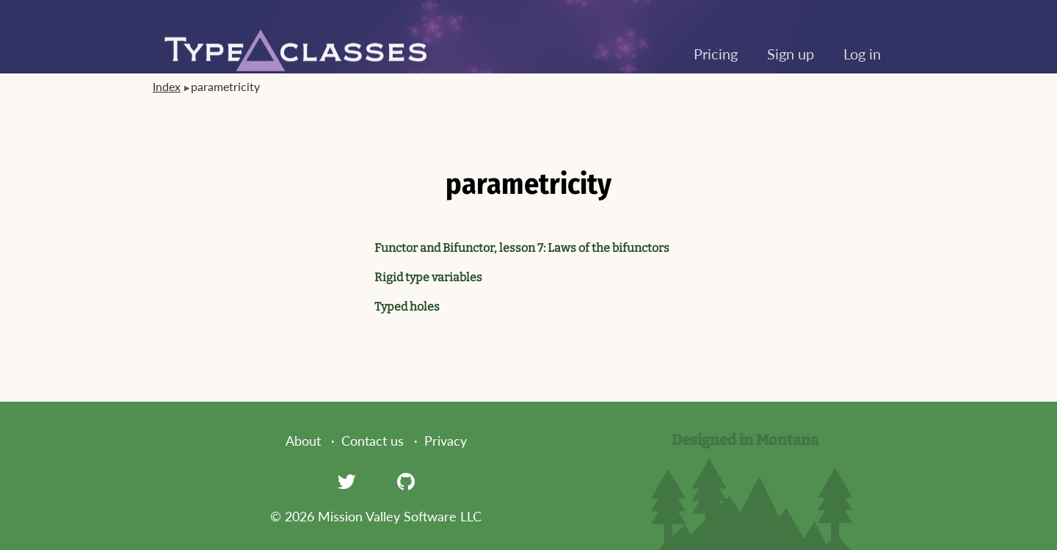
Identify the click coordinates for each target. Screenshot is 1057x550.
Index (167, 86)
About (303, 441)
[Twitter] (346, 480)
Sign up (790, 53)
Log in (862, 53)
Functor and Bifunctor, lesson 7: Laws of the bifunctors (521, 248)
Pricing (716, 53)
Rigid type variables (428, 277)
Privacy (445, 441)
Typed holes (407, 307)
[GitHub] (406, 480)
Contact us (372, 441)
